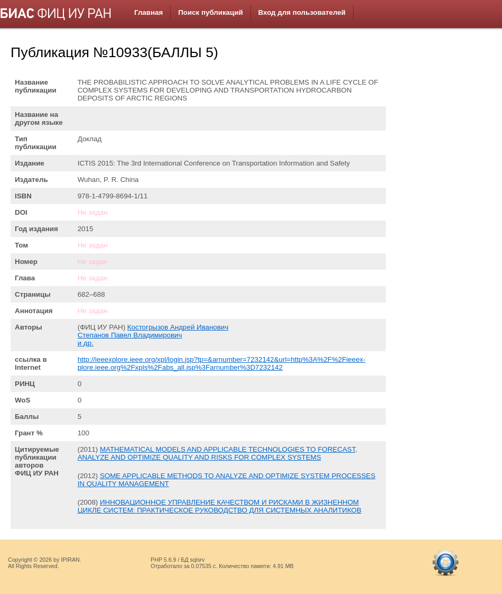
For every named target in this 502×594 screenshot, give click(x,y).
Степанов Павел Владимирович (130, 335)
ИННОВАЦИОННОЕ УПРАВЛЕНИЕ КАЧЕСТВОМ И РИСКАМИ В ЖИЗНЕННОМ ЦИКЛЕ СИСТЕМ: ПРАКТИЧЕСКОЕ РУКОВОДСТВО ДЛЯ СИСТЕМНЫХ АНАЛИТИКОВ (219, 506)
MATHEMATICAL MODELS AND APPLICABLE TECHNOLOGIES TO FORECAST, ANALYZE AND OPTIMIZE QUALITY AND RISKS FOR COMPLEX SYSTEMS (217, 453)
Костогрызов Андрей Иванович (177, 327)
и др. (86, 343)
